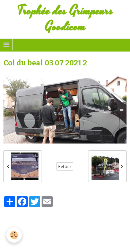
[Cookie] (14, 235)
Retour (64, 166)
